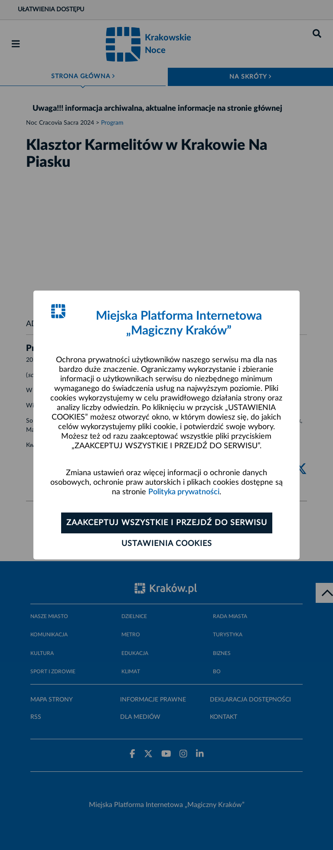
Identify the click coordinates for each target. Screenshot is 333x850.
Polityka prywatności (183, 492)
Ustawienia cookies (166, 544)
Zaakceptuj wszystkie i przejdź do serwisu (166, 523)
